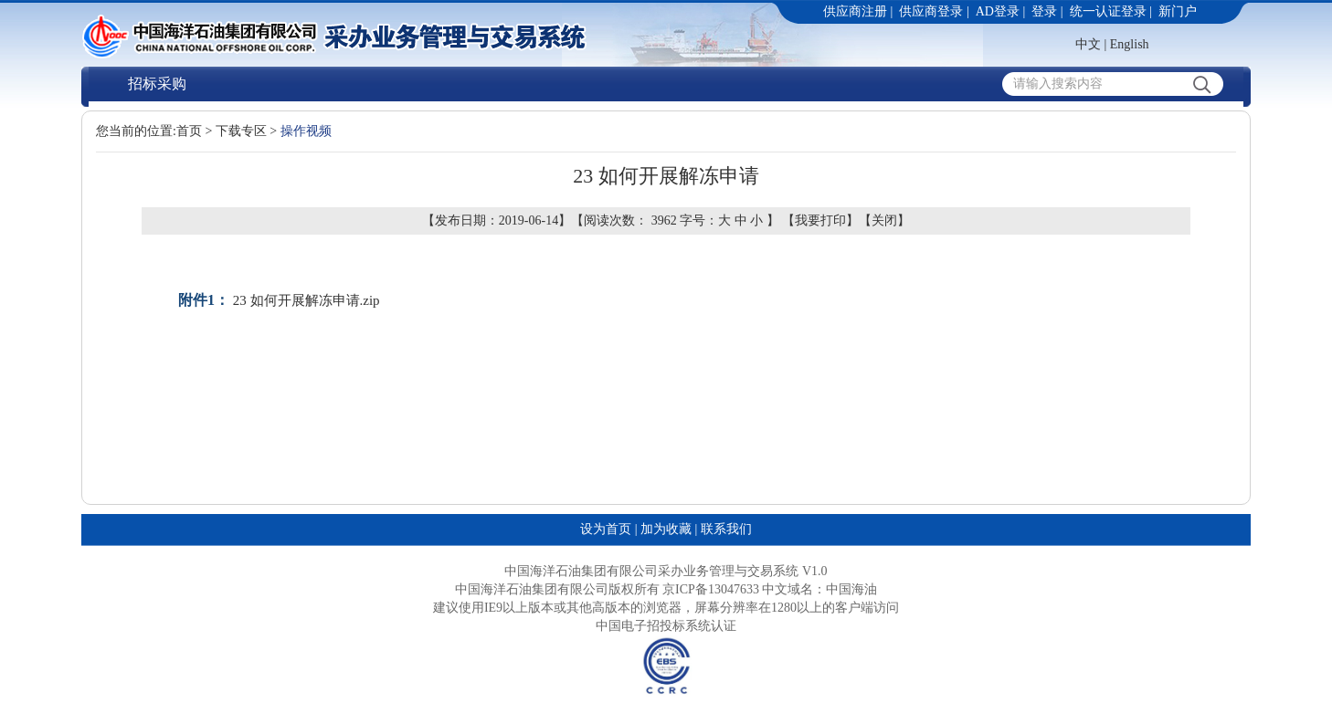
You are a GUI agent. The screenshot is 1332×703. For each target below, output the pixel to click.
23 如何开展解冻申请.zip (306, 300)
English (1129, 44)
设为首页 (605, 529)
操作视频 (306, 131)
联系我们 (726, 529)
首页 (189, 131)
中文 (1088, 44)
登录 (1044, 11)
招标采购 (157, 83)
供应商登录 (931, 11)
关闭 (884, 220)
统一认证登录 (1108, 11)
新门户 (1177, 11)
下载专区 (241, 131)
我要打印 (820, 220)
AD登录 (998, 11)
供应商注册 (855, 11)
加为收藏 (666, 529)
